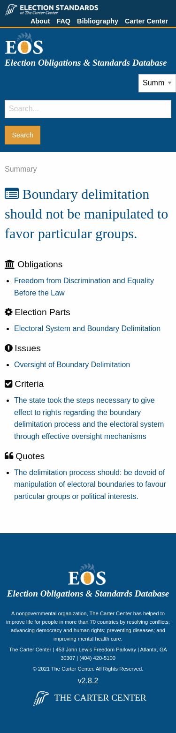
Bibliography (97, 21)
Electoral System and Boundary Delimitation (87, 328)
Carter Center (146, 21)
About (40, 21)
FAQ (63, 21)
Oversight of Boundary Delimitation (72, 365)
